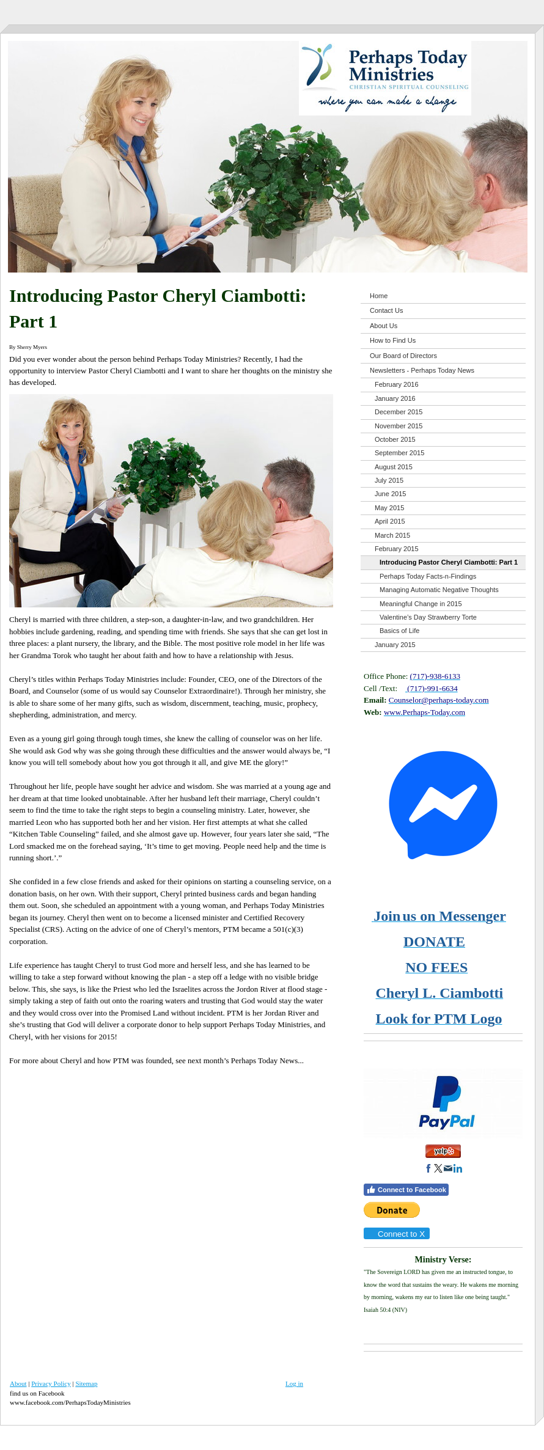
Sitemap (86, 1383)
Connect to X (396, 1234)
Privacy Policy (50, 1383)
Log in (294, 1383)
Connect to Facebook (406, 1190)
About (18, 1383)
